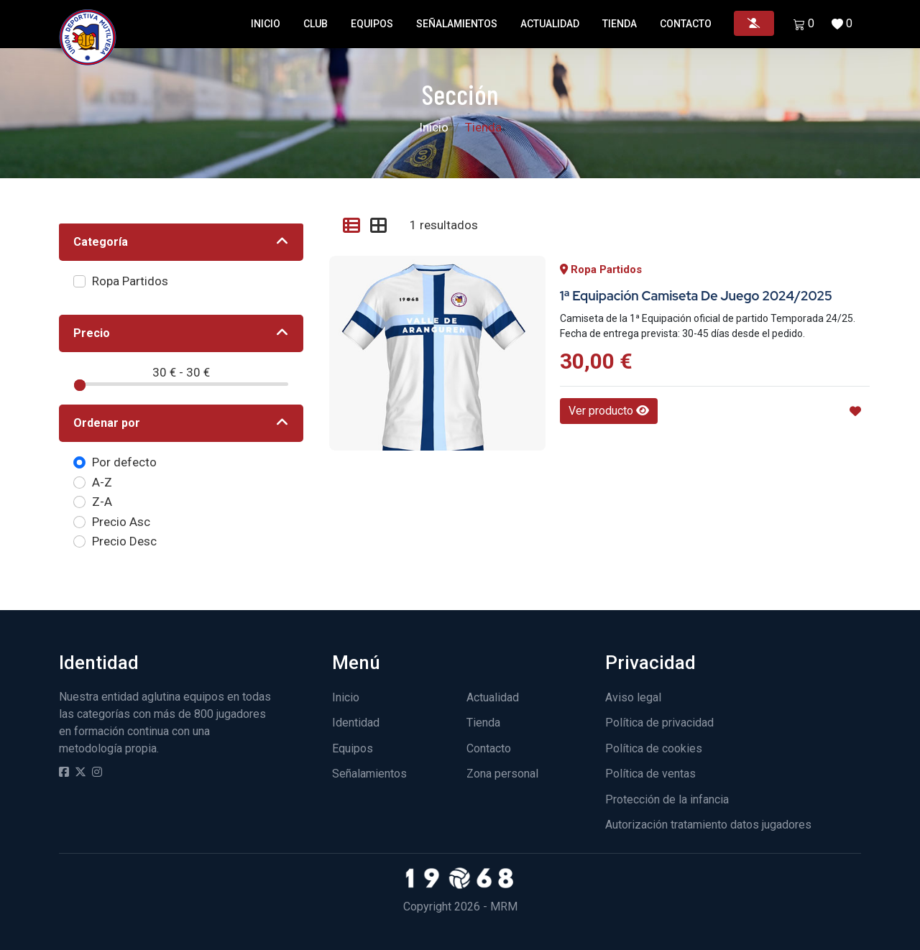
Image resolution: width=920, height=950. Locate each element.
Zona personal (502, 773)
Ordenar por (106, 423)
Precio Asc (121, 522)
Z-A (102, 501)
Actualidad (549, 23)
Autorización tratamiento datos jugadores (708, 824)
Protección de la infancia (667, 799)
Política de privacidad (659, 722)
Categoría (100, 242)
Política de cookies (653, 748)
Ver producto (609, 411)
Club (315, 23)
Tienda (619, 23)
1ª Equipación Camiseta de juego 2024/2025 (696, 295)
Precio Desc (124, 541)
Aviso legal (633, 697)
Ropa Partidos (130, 281)
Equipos (372, 23)
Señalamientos (456, 23)
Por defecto (124, 462)
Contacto (686, 23)
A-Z (102, 482)
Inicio (265, 23)
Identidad (356, 722)
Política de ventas (650, 773)
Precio (91, 333)
